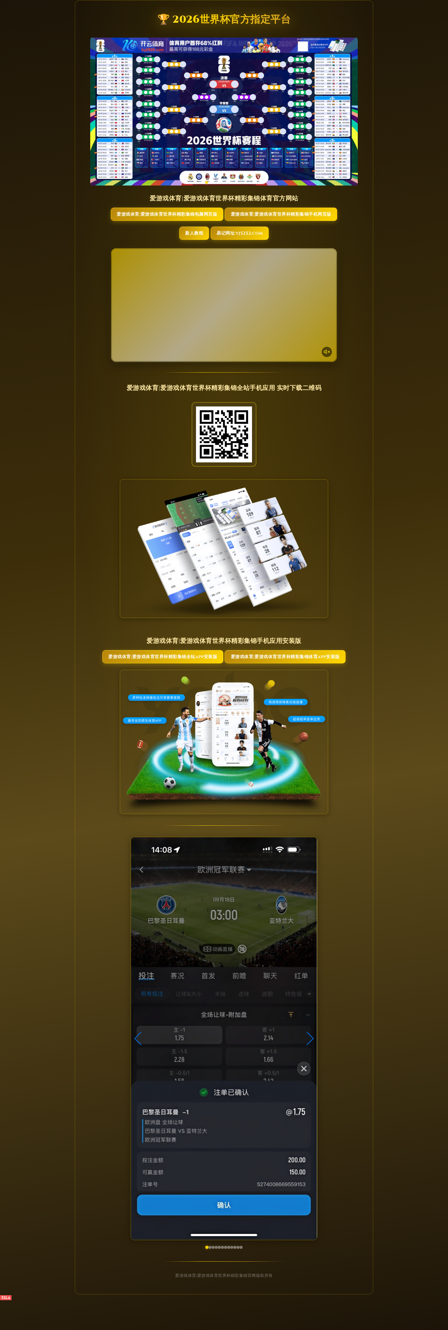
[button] (138, 1068)
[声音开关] (326, 366)
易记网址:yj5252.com (251, 248)
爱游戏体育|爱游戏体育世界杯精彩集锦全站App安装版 (189, 679)
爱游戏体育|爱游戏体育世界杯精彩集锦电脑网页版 (189, 221)
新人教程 (191, 248)
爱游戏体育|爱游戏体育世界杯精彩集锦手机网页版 (259, 221)
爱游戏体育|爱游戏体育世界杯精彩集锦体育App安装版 (259, 679)
